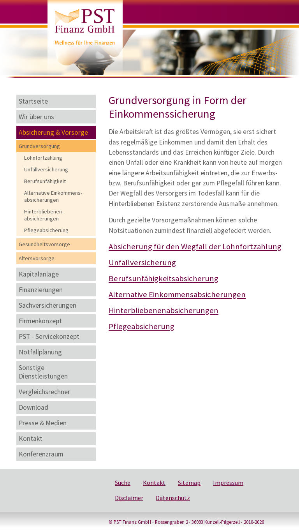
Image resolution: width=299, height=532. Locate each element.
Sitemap (189, 482)
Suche (122, 482)
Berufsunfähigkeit (45, 181)
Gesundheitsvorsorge (44, 244)
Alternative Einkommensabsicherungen (177, 294)
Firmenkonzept (40, 321)
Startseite (33, 101)
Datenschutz (173, 498)
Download (33, 407)
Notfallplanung (40, 352)
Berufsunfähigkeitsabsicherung (163, 278)
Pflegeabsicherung (46, 230)
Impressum (228, 482)
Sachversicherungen (47, 305)
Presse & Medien (43, 423)
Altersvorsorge (37, 258)
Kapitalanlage (39, 274)
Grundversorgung (39, 146)
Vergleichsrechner (44, 392)
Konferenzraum (41, 454)
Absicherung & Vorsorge (53, 132)
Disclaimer (129, 498)
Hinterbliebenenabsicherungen (163, 310)
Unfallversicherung (46, 169)
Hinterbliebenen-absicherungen (43, 215)
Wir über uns (36, 117)
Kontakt (30, 438)
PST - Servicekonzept (49, 336)
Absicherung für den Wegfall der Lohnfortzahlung (195, 246)
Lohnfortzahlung (43, 157)
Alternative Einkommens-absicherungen (53, 196)
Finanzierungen (41, 289)
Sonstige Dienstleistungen (43, 372)
